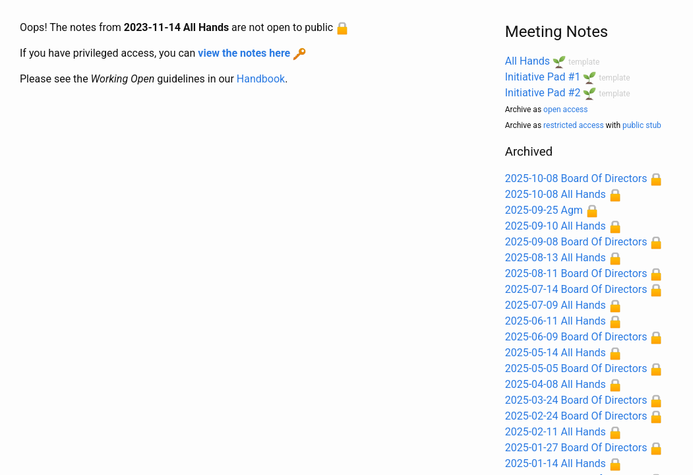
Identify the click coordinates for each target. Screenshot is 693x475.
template (583, 62)
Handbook (261, 79)
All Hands (527, 61)
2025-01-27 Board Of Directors (576, 447)
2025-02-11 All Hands (555, 432)
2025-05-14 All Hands (555, 352)
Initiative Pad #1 (543, 77)
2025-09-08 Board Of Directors (576, 242)
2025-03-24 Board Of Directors (576, 400)
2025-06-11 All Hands (555, 321)
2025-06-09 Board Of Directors (576, 337)
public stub (641, 125)
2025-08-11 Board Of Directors (576, 273)
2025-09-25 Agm (544, 210)
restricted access (573, 125)
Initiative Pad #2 (543, 92)
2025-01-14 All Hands (555, 463)
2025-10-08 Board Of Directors (576, 178)
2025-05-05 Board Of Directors (576, 368)
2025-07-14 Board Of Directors (576, 289)
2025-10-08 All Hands (555, 194)
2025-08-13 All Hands (555, 257)
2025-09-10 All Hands (555, 226)
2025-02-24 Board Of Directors (576, 416)
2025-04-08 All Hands (555, 384)
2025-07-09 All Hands (555, 305)
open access (565, 109)
